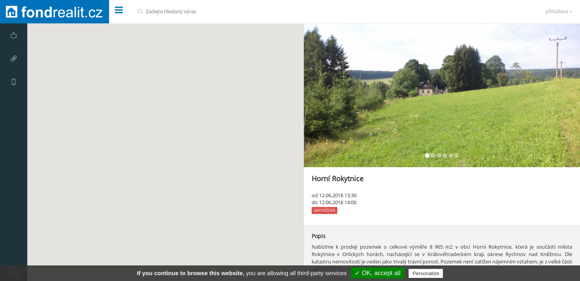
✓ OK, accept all (377, 273)
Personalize (426, 273)
